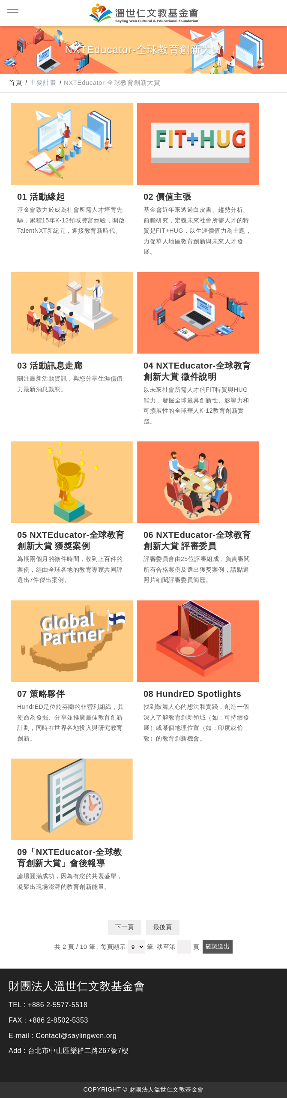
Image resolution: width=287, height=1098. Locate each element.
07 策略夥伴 (72, 641)
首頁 (15, 82)
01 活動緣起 (72, 144)
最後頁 (162, 927)
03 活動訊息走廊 (72, 313)
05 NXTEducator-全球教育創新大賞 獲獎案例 (72, 482)
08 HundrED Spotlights (198, 641)
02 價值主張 (198, 144)
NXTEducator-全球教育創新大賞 (112, 82)
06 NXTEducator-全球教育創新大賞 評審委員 (198, 482)
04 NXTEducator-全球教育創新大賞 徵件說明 (198, 313)
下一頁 (124, 927)
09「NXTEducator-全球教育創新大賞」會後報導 (72, 799)
